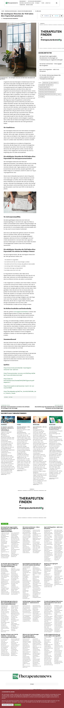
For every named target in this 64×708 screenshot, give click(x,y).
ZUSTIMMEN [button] (17, 704)
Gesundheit (42, 77)
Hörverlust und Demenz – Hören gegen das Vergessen (23, 427)
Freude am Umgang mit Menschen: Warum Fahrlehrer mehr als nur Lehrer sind (53, 603)
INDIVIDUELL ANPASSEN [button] (8, 704)
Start (2, 11)
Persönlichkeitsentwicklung (47, 82)
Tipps (59, 87)
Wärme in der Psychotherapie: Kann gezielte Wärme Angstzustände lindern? (31, 636)
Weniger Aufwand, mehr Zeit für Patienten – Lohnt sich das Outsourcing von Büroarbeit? (9, 636)
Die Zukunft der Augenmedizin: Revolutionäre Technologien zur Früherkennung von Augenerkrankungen (49, 57)
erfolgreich (54, 75)
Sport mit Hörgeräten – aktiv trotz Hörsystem (49, 67)
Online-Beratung (44, 80)
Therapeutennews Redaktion (10, 18)
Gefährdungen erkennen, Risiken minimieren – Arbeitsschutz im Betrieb (31, 603)
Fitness (19, 424)
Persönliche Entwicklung (11, 11)
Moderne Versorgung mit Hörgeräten (51, 564)
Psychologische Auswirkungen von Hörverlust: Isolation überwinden (32, 564)
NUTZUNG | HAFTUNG (8, 397)
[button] (56, 3)
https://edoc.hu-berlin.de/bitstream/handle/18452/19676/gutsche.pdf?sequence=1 (19, 380)
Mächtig (49, 77)
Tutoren (41, 89)
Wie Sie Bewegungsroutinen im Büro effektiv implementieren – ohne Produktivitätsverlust (9, 603)
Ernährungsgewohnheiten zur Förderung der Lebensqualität (52, 635)
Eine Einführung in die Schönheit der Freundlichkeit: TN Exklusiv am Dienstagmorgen (49, 407)
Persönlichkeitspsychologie (47, 87)
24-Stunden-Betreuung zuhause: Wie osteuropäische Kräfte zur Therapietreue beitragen (51, 71)
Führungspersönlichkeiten (21, 312)
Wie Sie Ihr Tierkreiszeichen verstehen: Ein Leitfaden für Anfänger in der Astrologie (15, 407)
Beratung (46, 75)
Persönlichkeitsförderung (47, 84)
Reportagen (36, 424)
